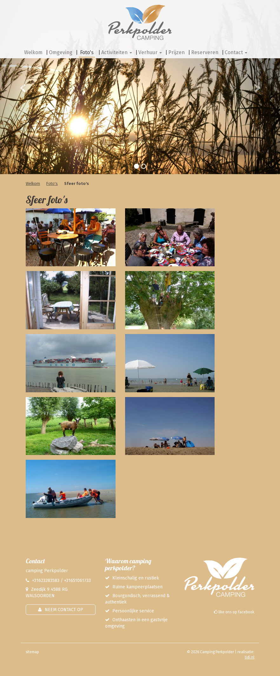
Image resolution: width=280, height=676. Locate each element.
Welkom (33, 183)
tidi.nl (249, 657)
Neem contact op (64, 609)
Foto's (52, 183)
